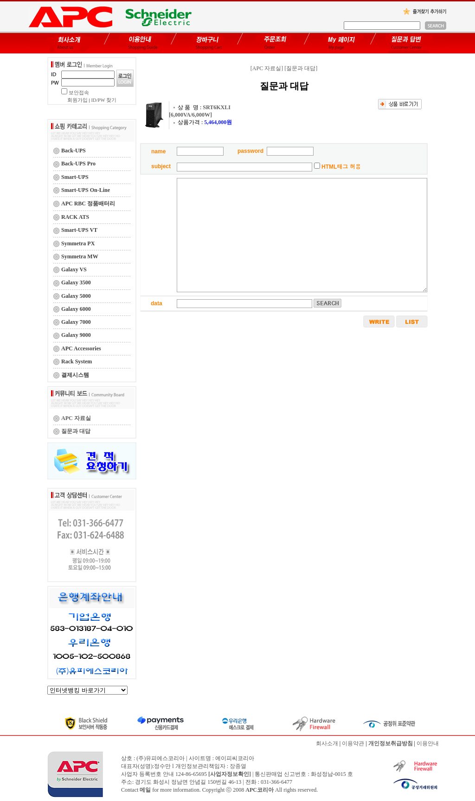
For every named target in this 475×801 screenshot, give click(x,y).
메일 (145, 790)
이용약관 (353, 743)
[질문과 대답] (300, 68)
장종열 (238, 766)
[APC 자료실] (266, 68)
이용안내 (428, 743)
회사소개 (327, 743)
